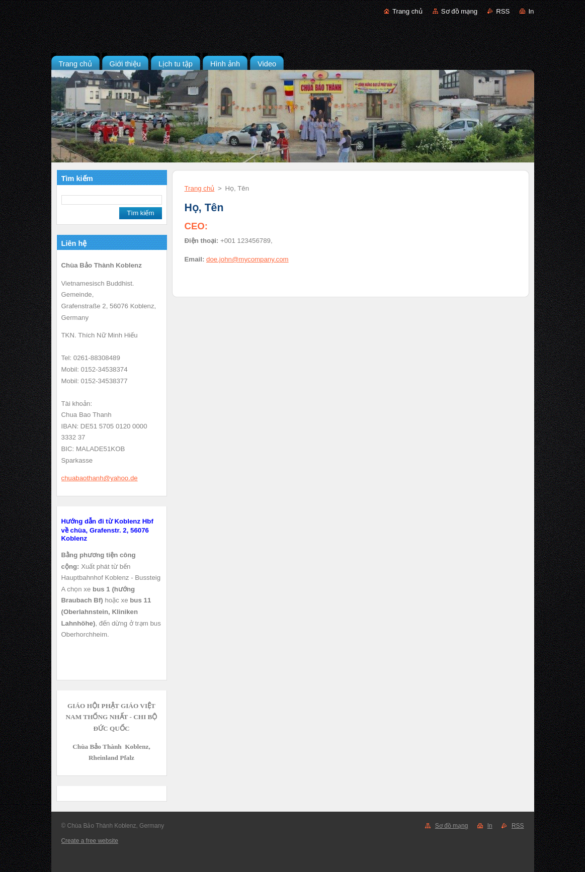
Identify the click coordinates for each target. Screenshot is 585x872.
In (531, 11)
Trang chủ (407, 11)
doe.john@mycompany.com (247, 259)
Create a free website (89, 840)
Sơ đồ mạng (459, 11)
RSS (503, 11)
